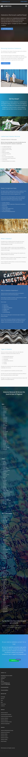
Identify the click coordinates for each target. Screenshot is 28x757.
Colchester (5, 476)
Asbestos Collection (4, 718)
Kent (3, 404)
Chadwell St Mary (6, 470)
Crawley (4, 523)
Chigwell (4, 473)
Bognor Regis (5, 517)
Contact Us (3, 705)
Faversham (5, 417)
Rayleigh (4, 487)
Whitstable (5, 449)
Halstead (4, 480)
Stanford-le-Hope (6, 494)
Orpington (5, 434)
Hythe (4, 424)
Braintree (5, 465)
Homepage (3, 696)
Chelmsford (5, 471)
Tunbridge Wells (6, 447)
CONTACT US (5, 63)
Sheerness (5, 440)
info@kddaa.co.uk (5, 1)
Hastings (4, 530)
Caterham (5, 576)
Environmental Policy (4, 687)
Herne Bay (5, 422)
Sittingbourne (5, 441)
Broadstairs (5, 408)
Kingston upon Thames (7, 596)
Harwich (4, 483)
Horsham (4, 533)
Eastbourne (5, 527)
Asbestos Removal (4, 712)
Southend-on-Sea (6, 493)
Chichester (5, 521)
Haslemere (5, 593)
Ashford (4, 406)
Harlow (4, 481)
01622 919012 (23, 1)
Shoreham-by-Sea (6, 549)
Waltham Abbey (6, 499)
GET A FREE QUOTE (7, 28)
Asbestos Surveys (4, 735)
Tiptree (4, 497)
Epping (4, 477)
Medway (4, 428)
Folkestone (5, 418)
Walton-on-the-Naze (7, 500)
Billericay (5, 464)
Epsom (4, 583)
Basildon (4, 462)
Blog (1, 702)
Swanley (4, 443)
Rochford (5, 489)
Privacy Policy (3, 704)
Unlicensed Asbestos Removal (6, 716)
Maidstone (5, 425)
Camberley (5, 574)
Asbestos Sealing (4, 734)
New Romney (5, 431)
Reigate (4, 602)
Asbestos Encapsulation (5, 723)
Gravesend (5, 421)
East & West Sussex (7, 513)
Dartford (4, 412)
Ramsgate (5, 436)
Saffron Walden (6, 490)
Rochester (5, 437)
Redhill (4, 601)
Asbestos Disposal (4, 719)
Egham (4, 582)
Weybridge (5, 608)
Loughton (5, 484)
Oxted (4, 599)
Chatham (4, 411)
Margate (4, 427)
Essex (3, 458)
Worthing (5, 558)
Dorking (4, 580)
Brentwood (5, 467)
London (18, 621)
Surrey (3, 568)
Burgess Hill (5, 520)
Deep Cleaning (3, 741)
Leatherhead (5, 598)
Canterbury (5, 409)
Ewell (4, 586)
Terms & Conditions (4, 690)
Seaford (4, 546)
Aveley (4, 461)
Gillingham (5, 420)
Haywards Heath (6, 532)
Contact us (4, 625)
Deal (4, 414)
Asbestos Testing (4, 739)
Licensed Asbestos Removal (6, 714)
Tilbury (4, 496)
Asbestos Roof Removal (5, 732)
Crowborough (5, 524)
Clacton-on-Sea (6, 474)
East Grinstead (6, 526)
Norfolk (16, 623)
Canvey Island (5, 468)
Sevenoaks (5, 438)
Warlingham (5, 606)
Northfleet (5, 433)
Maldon (4, 486)
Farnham (4, 588)
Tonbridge (5, 446)
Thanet (4, 444)
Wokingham (5, 611)
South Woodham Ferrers (7, 492)
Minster (4, 430)
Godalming (5, 590)
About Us (2, 698)
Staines (4, 604)
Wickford (4, 502)
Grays (4, 478)
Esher (4, 585)
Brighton (4, 518)
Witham (4, 503)
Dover (4, 415)
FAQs (2, 700)
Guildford (5, 592)
